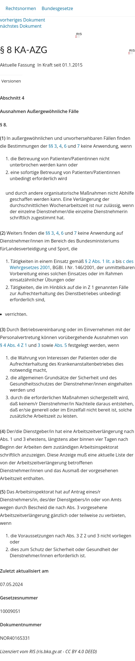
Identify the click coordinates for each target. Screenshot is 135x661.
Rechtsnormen (21, 8)
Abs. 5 (60, 345)
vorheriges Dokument (22, 20)
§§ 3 (53, 146)
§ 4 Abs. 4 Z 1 (13, 345)
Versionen (11, 81)
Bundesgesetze (57, 8)
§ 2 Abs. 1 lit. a (100, 261)
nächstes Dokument (21, 26)
